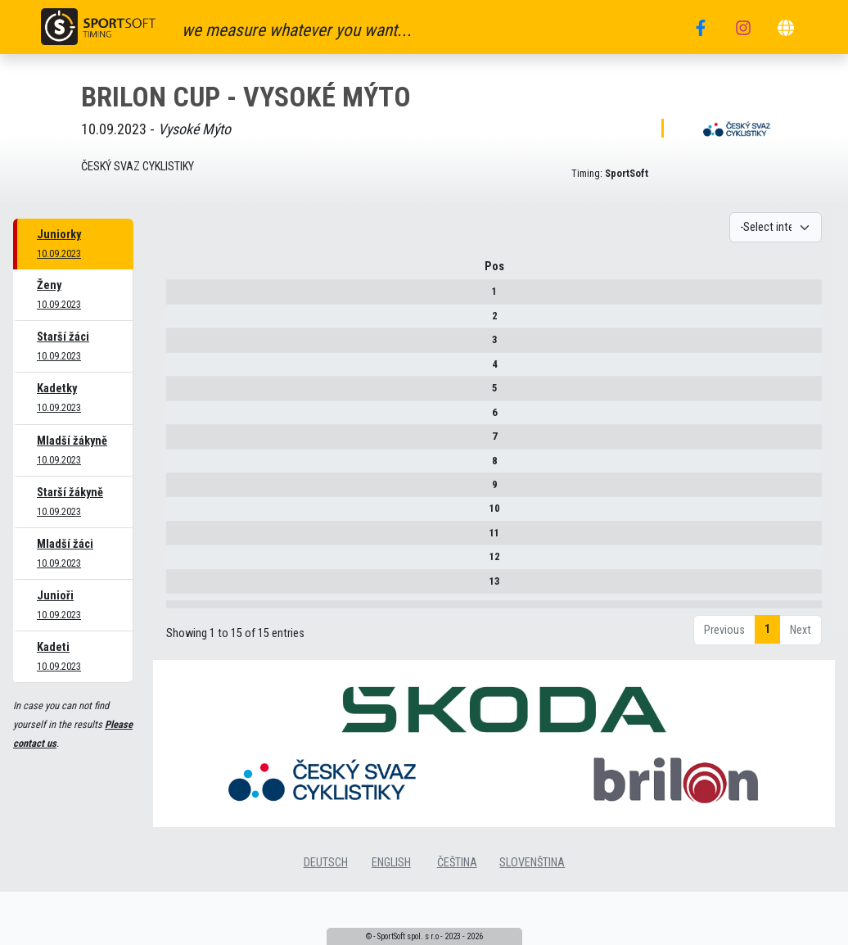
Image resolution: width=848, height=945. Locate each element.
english (391, 902)
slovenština (532, 902)
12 (181, 563)
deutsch (326, 902)
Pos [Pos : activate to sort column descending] (181, 272)
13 (181, 587)
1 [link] (767, 669)
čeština (457, 902)
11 (181, 538)
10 (181, 515)
